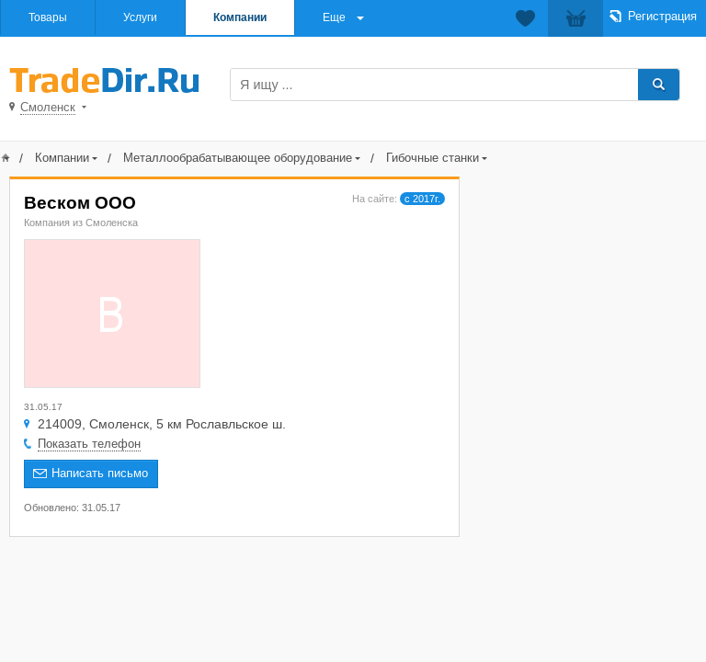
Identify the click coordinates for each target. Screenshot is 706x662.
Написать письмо (99, 473)
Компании (240, 17)
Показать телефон (89, 444)
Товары (47, 17)
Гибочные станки (432, 158)
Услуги (140, 17)
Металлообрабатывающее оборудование (237, 158)
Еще (334, 17)
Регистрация (662, 16)
